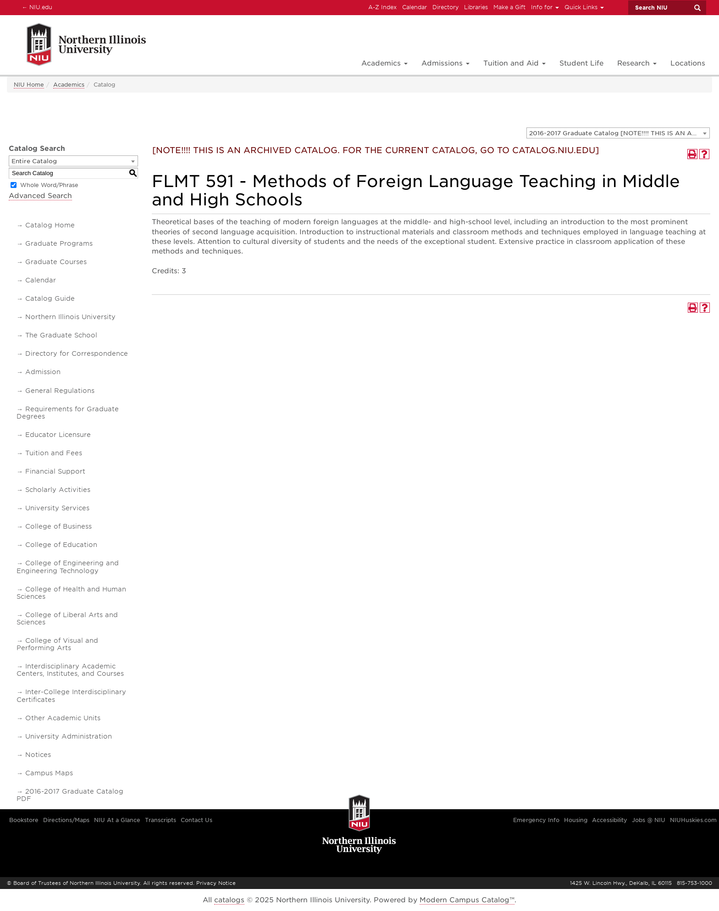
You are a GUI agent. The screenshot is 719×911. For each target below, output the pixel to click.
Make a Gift (509, 7)
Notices (38, 754)
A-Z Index (382, 7)
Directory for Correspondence (76, 353)
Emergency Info (536, 820)
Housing (575, 820)
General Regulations (59, 390)
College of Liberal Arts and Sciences (67, 618)
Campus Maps (49, 773)
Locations (687, 63)
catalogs (229, 900)
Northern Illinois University (70, 316)
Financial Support (55, 471)
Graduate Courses (56, 261)
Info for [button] (545, 7)
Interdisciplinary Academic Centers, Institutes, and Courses (70, 670)
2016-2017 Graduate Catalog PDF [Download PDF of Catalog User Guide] (70, 795)
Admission (43, 371)
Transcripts (160, 820)
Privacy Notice (216, 883)
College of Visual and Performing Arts (57, 644)
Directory (445, 7)
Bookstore (24, 820)
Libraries (476, 7)
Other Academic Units (62, 718)
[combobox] (618, 132)
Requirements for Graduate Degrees (68, 412)
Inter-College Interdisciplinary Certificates (71, 695)
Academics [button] (384, 63)
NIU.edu (35, 7)
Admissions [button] (445, 63)
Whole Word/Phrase (49, 185)
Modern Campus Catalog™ (467, 900)
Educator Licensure (58, 434)
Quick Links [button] (584, 7)
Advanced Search (40, 196)
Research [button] (637, 63)
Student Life (581, 63)
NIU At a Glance (117, 820)
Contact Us (196, 820)
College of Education (61, 544)
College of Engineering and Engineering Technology (68, 566)
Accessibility (609, 820)
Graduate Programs (59, 243)
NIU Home (29, 84)
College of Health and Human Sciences (71, 592)
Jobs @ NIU (648, 820)
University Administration (68, 736)
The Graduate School (61, 335)
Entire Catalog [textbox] (34, 161)
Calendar (414, 7)
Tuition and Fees (53, 453)
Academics (68, 84)
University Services (57, 508)
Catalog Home (50, 225)
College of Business (58, 526)
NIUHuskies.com (693, 820)
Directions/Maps (66, 820)
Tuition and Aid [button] (514, 63)
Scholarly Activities (57, 489)
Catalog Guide (50, 298)
